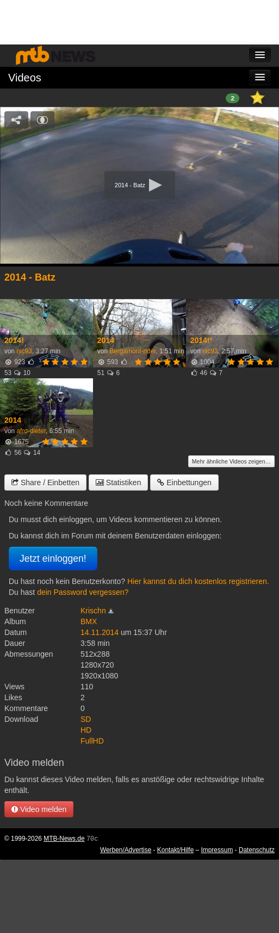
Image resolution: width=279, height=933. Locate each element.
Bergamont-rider (132, 351)
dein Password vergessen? (82, 592)
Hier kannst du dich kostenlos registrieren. (198, 581)
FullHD (92, 741)
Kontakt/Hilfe (175, 850)
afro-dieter (31, 431)
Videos (24, 78)
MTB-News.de (64, 838)
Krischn (93, 610)
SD (85, 719)
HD (85, 730)
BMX (88, 621)
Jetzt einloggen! (53, 558)
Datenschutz (257, 850)
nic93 (24, 351)
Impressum (217, 850)
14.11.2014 (99, 632)
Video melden (38, 809)
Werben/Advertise (125, 850)
